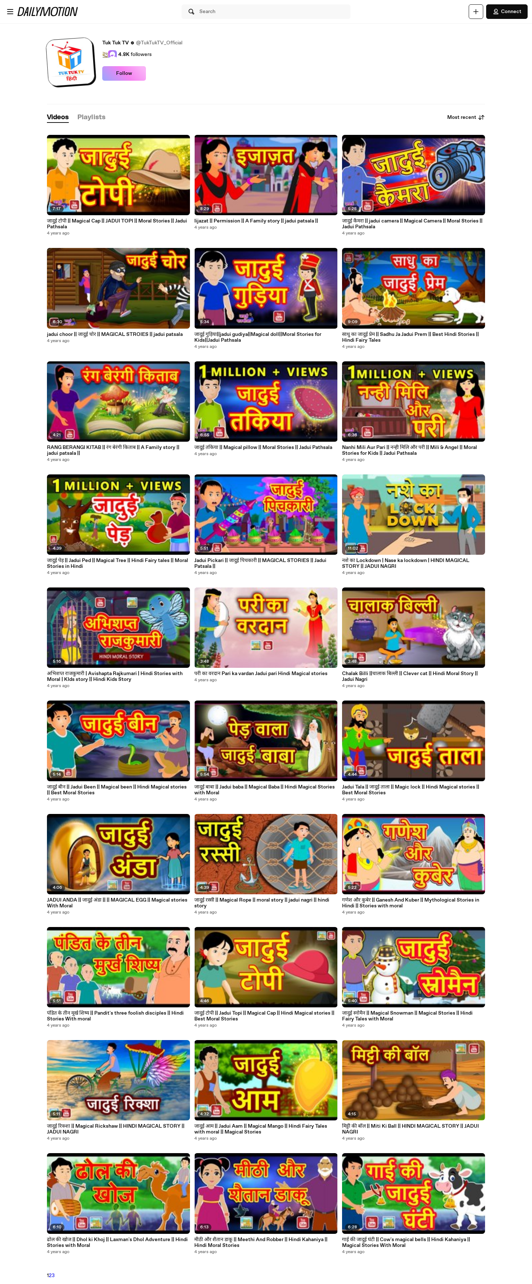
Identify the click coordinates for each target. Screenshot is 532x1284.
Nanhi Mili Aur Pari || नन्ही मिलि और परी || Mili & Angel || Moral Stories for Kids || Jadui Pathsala (409, 450)
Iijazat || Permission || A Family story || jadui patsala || (256, 221)
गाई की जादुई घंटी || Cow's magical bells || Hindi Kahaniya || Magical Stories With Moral (406, 1242)
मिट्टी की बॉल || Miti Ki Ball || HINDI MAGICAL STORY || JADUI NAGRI (410, 1129)
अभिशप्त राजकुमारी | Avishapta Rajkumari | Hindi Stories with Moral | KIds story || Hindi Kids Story (115, 676)
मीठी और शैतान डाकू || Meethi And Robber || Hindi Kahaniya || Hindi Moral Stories (260, 1242)
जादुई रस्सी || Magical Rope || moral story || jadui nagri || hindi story (261, 903)
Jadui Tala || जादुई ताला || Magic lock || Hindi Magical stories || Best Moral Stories (410, 790)
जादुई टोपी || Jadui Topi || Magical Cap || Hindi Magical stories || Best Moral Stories (264, 1016)
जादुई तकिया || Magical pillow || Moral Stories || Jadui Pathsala (263, 447)
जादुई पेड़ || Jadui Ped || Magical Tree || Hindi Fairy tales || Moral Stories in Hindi (117, 563)
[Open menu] (10, 11)
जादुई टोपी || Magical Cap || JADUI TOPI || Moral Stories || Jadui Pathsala (117, 224)
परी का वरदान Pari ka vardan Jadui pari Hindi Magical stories (260, 674)
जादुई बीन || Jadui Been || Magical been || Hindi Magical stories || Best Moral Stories (117, 790)
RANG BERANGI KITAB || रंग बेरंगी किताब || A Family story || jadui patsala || (113, 450)
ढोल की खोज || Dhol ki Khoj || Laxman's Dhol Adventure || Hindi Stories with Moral (117, 1242)
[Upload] (476, 11)
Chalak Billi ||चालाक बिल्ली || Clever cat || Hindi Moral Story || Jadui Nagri (410, 676)
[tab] (58, 117)
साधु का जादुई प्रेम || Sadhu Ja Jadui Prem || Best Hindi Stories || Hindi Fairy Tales (410, 337)
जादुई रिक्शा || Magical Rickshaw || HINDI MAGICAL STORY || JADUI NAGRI (115, 1129)
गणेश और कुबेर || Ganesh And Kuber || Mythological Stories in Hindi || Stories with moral (410, 903)
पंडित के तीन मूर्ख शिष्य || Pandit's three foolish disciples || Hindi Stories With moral (115, 1016)
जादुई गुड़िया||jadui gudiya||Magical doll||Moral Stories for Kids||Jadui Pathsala (257, 337)
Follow (124, 73)
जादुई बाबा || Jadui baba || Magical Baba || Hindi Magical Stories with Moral (264, 790)
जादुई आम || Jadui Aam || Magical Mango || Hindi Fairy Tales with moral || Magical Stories (260, 1129)
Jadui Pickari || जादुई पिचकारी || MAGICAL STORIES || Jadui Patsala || (260, 563)
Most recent (466, 117)
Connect (506, 11)
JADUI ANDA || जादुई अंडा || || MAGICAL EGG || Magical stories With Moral (117, 903)
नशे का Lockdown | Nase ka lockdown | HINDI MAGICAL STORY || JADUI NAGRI (405, 563)
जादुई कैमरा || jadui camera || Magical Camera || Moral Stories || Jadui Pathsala (412, 224)
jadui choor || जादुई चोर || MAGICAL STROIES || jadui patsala (115, 334)
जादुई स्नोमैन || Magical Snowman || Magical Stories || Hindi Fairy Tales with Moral (407, 1016)
